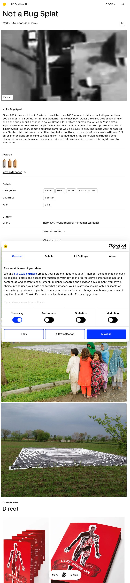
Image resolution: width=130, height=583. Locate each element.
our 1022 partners (25, 273)
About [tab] (113, 256)
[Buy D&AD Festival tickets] (19, 4)
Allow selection (65, 334)
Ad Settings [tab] (81, 256)
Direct (60, 190)
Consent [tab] (17, 256)
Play (7, 97)
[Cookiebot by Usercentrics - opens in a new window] (111, 246)
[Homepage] (64, 575)
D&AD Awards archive (24, 23)
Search (74, 575)
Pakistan (49, 198)
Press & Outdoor (87, 190)
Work (6, 23)
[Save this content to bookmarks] (122, 23)
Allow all (106, 334)
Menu (55, 575)
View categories (15, 172)
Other (71, 190)
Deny (24, 334)
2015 (47, 205)
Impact (49, 190)
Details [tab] (49, 256)
